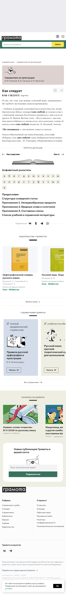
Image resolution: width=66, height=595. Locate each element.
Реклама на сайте (44, 521)
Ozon (5, 289)
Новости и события (12, 437)
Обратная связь (44, 517)
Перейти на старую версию (20, 575)
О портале (41, 510)
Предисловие (10, 194)
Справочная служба (10, 510)
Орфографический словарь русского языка (18, 276)
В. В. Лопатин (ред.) (15, 362)
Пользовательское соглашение (50, 531)
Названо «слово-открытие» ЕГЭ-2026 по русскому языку (20, 431)
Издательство (8, 531)
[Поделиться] (61, 90)
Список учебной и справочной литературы (28, 215)
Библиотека (7, 521)
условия (8, 588)
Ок (57, 586)
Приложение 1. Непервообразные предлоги (29, 202)
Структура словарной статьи (20, 198)
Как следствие (11, 154)
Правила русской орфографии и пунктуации (17, 355)
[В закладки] (55, 90)
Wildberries (14, 289)
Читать (14, 370)
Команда (41, 513)
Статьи (48, 441)
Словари (6, 513)
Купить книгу (33, 301)
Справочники (8, 517)
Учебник (5, 528)
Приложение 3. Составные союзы (23, 210)
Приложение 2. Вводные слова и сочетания (28, 206)
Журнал (5, 524)
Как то (59, 154)
